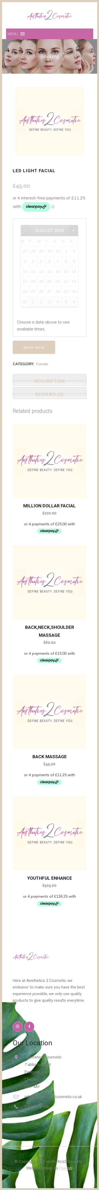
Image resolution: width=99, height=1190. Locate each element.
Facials (42, 364)
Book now (33, 347)
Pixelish (65, 1168)
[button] (13, 34)
